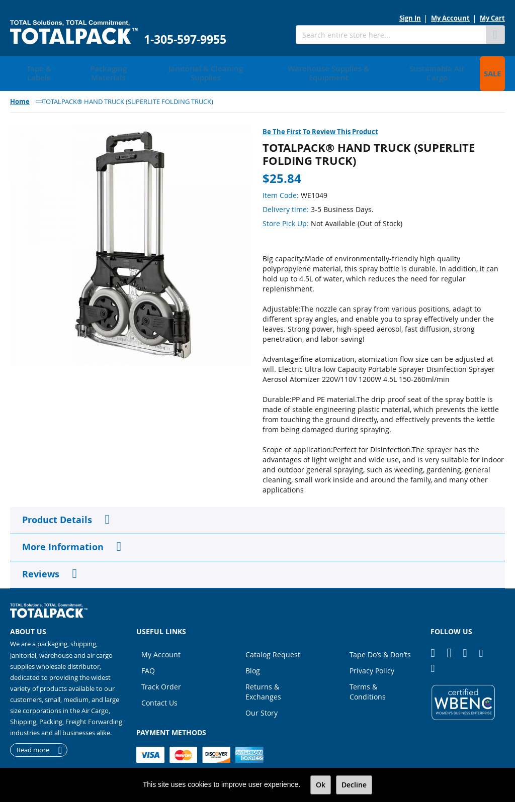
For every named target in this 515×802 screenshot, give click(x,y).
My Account (450, 18)
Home (20, 89)
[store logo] (74, 32)
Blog (252, 659)
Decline (354, 784)
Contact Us (159, 691)
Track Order (161, 675)
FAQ (148, 659)
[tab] (257, 509)
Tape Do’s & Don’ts (380, 643)
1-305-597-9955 (185, 39)
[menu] (257, 67)
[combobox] (391, 34)
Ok (320, 784)
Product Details (57, 508)
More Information (63, 535)
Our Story (261, 702)
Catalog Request (272, 643)
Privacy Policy (372, 659)
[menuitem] (35, 67)
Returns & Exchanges (263, 680)
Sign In (410, 18)
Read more (33, 738)
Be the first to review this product (320, 120)
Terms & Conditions (368, 680)
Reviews (40, 562)
